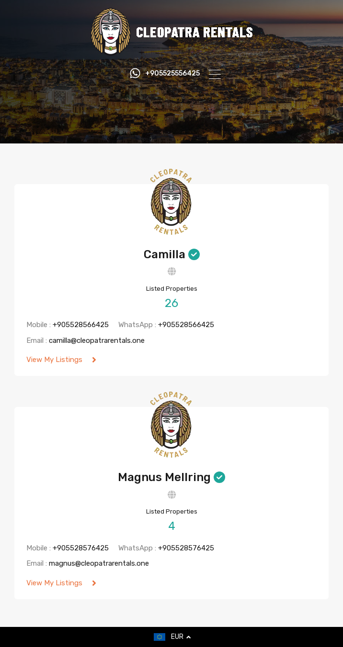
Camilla (164, 254)
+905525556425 (172, 73)
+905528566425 (81, 324)
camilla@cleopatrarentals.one (97, 340)
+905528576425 (81, 548)
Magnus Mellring (164, 477)
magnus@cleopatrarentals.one (99, 563)
